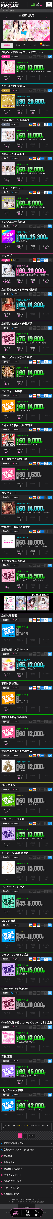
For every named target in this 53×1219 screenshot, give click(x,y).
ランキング (20, 45)
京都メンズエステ (23, 1125)
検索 (28, 1215)
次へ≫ (31, 1135)
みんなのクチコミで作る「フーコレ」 (26, 1199)
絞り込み (45, 45)
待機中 (32, 111)
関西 (12, 11)
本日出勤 (20, 78)
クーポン (46, 247)
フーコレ (4, 11)
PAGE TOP (26, 1207)
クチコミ (33, 45)
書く (37, 1215)
